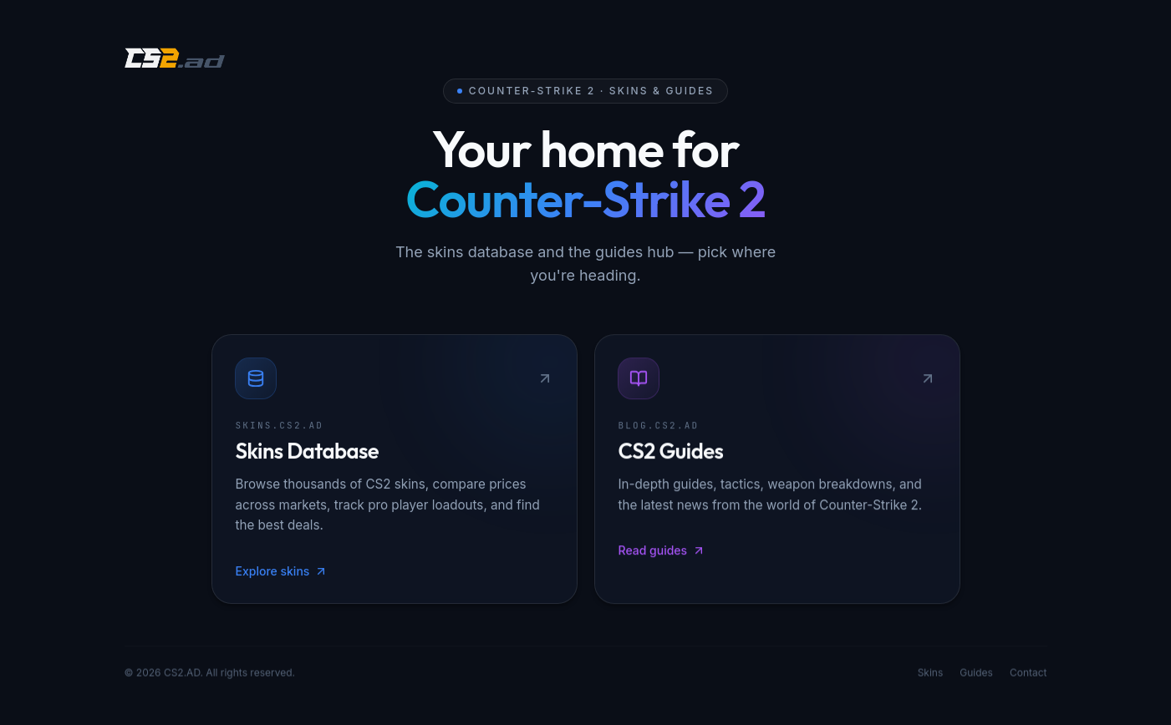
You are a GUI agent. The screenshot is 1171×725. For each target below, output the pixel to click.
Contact (1028, 674)
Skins (931, 674)
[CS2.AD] (175, 60)
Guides (976, 674)
